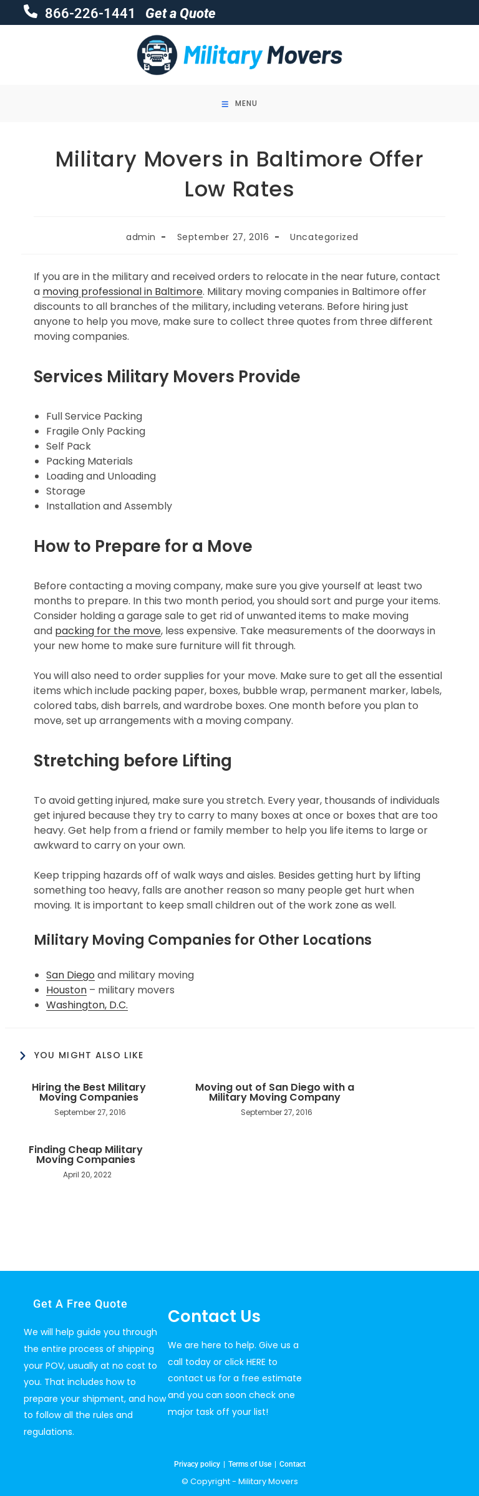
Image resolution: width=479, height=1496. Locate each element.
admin (141, 237)
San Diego (70, 975)
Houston (66, 990)
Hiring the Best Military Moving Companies (89, 1093)
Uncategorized (324, 237)
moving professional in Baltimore (122, 291)
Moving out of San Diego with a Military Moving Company (274, 1093)
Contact (292, 1464)
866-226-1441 (89, 13)
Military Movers (268, 1481)
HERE (256, 1362)
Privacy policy (197, 1464)
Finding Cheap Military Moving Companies (86, 1155)
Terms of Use (249, 1464)
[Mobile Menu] (239, 103)
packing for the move (108, 631)
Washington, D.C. (87, 1005)
